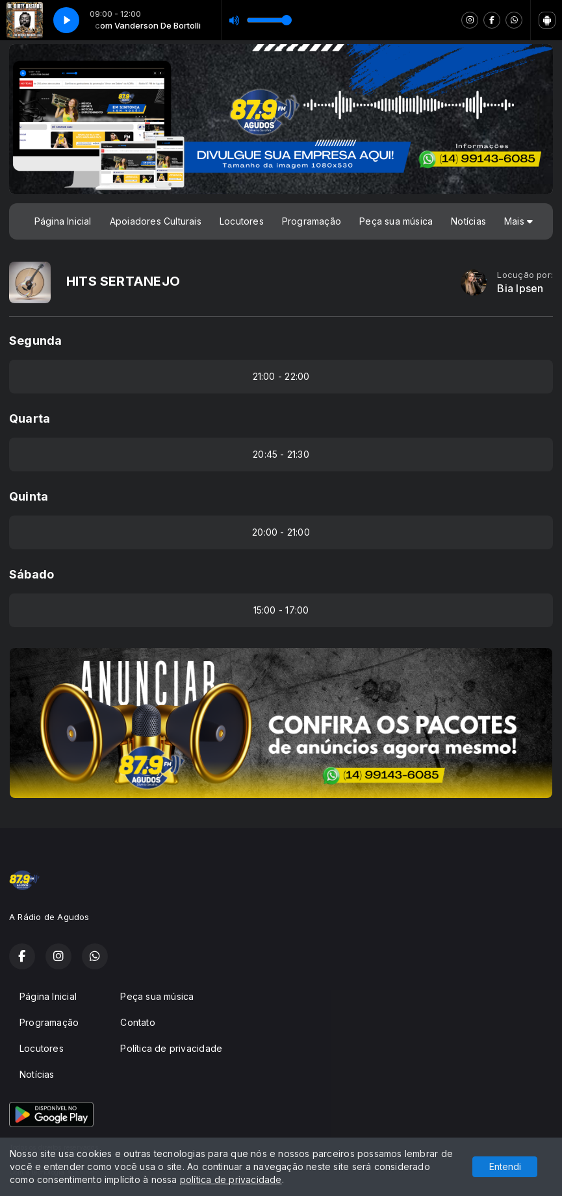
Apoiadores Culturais (155, 221)
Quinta (28, 496)
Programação (311, 221)
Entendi (505, 1166)
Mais (518, 221)
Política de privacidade (171, 1048)
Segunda (35, 340)
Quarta (29, 418)
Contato (137, 1022)
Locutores (242, 221)
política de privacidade (231, 1179)
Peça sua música (396, 221)
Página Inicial (63, 221)
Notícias (468, 221)
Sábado (31, 574)
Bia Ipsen (520, 288)
